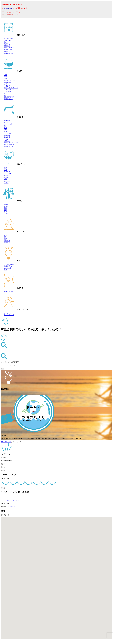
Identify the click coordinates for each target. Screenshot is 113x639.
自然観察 (7, 172)
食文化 (6, 178)
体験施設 (7, 136)
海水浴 (6, 126)
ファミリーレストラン (11, 88)
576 (3, 15)
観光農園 (7, 137)
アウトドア (7, 134)
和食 (5, 75)
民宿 (5, 42)
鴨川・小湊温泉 (9, 48)
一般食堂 (7, 86)
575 (3, 12)
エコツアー (7, 174)
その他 (6, 94)
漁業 (5, 170)
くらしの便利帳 (9, 265)
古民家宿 (7, 46)
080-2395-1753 (12, 507)
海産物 (6, 205)
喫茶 (5, 84)
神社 (5, 130)
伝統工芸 (7, 212)
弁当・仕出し (8, 92)
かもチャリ (7, 313)
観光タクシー (8, 292)
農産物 (6, 207)
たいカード (7, 268)
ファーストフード (10, 90)
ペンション (7, 41)
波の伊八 (7, 141)
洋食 (5, 77)
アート (6, 214)
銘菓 (5, 210)
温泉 (5, 132)
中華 (5, 79)
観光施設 (7, 121)
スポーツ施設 (8, 124)
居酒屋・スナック (10, 81)
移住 (5, 270)
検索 (2, 369)
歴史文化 (7, 123)
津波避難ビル (8, 53)
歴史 (5, 237)
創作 (5, 179)
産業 (5, 239)
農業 (5, 168)
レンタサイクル (9, 145)
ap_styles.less (8, 8)
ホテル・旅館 (8, 39)
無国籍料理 (7, 83)
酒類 (5, 208)
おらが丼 (7, 95)
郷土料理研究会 (9, 97)
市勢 (5, 236)
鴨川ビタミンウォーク (11, 52)
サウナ (6, 139)
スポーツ (7, 181)
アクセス (7, 241)
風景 (5, 128)
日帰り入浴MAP (9, 50)
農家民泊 (7, 44)
